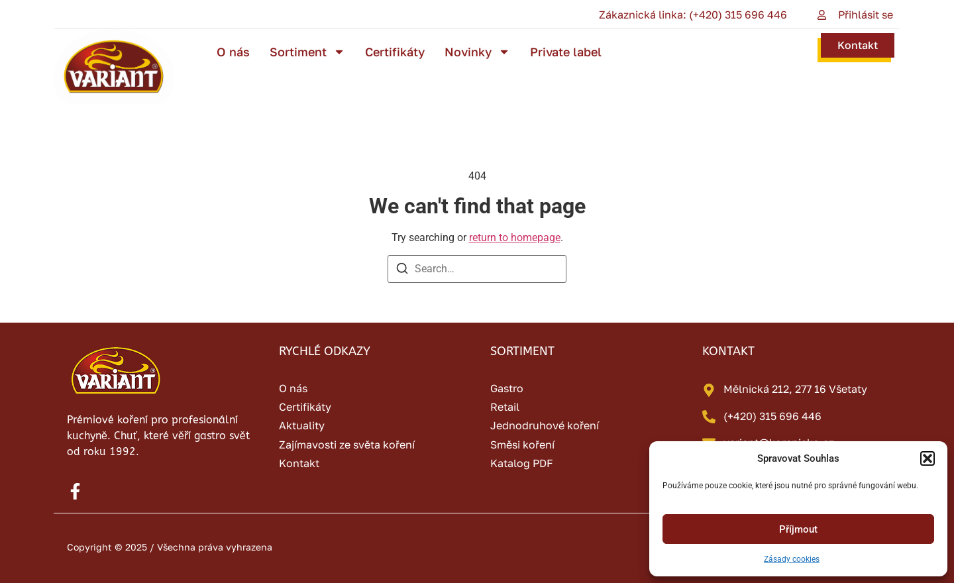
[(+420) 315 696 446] (709, 416)
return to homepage (514, 237)
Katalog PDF (521, 463)
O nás (233, 51)
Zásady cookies (792, 559)
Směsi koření (522, 444)
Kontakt (857, 45)
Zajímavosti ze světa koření (347, 444)
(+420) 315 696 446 (772, 416)
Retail (504, 406)
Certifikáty (395, 51)
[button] (927, 458)
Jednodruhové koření (544, 425)
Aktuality (302, 425)
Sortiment (307, 52)
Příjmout (798, 529)
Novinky (477, 52)
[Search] (402, 270)
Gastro (506, 388)
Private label (566, 51)
